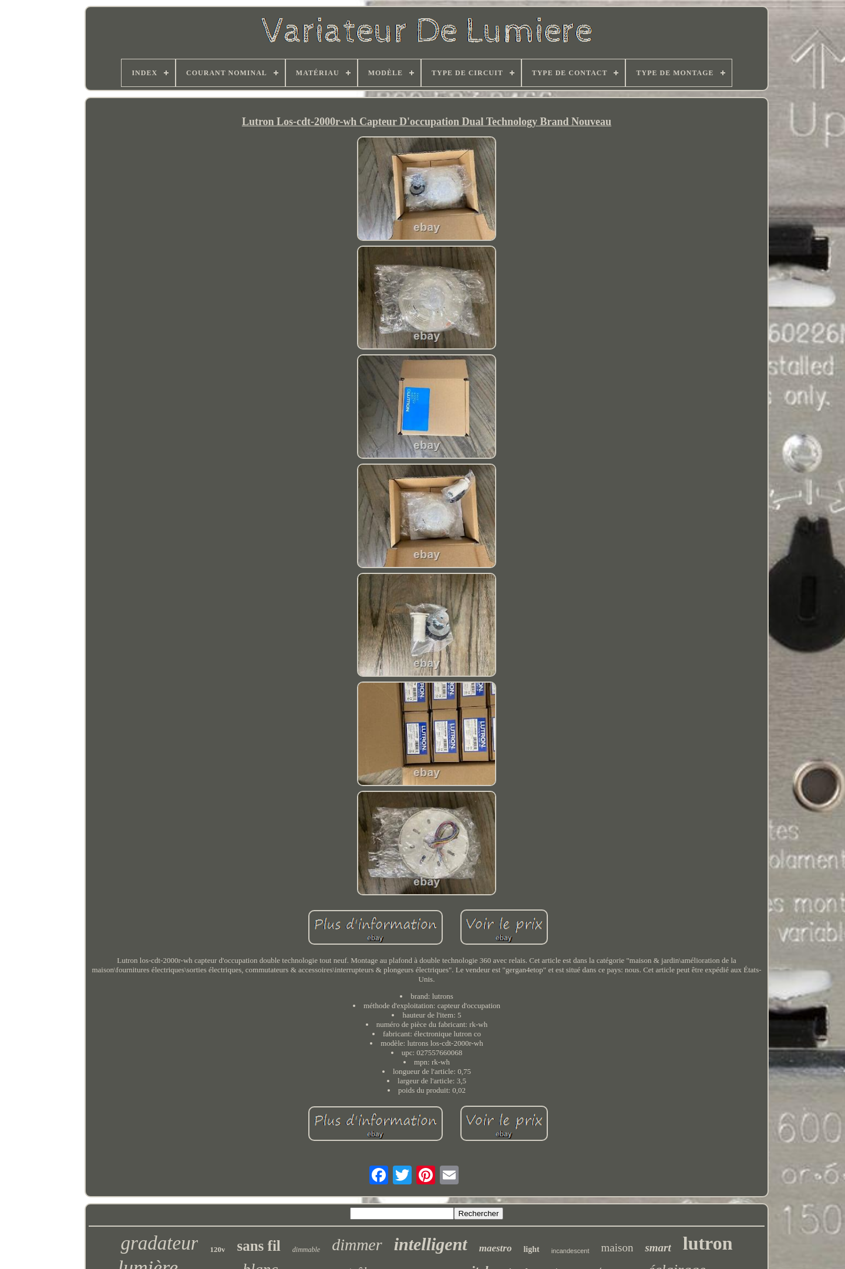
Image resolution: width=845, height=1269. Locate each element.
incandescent (570, 1250)
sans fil (258, 1246)
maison (617, 1247)
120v (217, 1249)
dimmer (357, 1245)
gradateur (159, 1243)
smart (658, 1247)
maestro (495, 1248)
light (531, 1249)
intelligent (430, 1244)
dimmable (306, 1250)
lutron (708, 1243)
